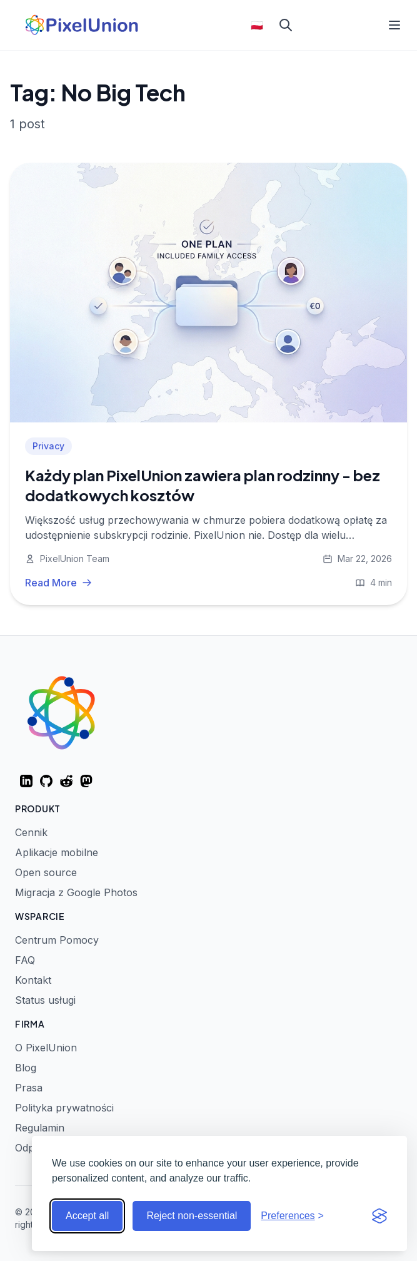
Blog (25, 1067)
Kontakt (33, 980)
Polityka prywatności (64, 1107)
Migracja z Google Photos (76, 892)
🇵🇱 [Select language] (257, 25)
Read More (58, 582)
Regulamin (39, 1127)
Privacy (48, 446)
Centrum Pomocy (57, 940)
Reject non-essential (191, 1215)
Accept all (87, 1215)
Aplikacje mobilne (56, 852)
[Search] (285, 25)
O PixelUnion (46, 1047)
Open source (46, 872)
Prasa (29, 1087)
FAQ (25, 960)
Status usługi (45, 1000)
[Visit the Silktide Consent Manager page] (379, 1215)
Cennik (31, 832)
